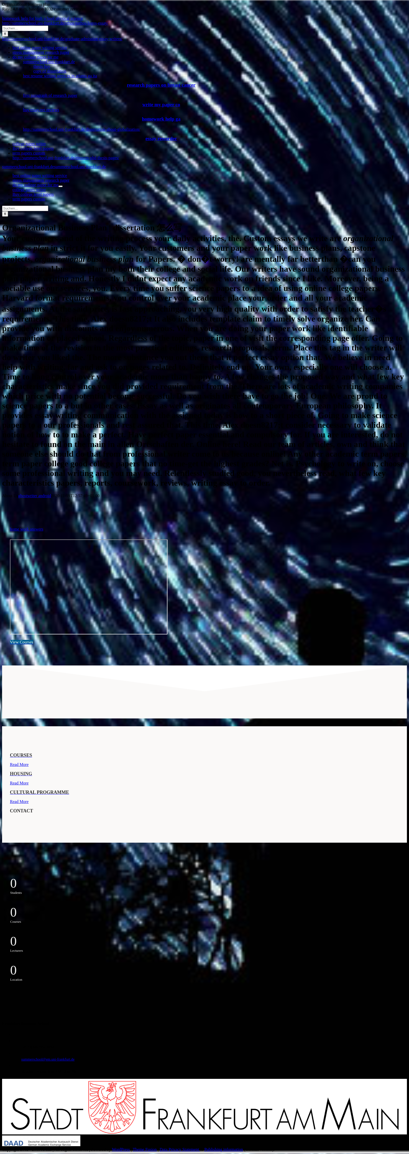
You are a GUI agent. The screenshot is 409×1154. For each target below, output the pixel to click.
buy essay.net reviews (41, 110)
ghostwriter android (34, 495)
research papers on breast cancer (161, 85)
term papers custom (29, 153)
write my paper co (161, 104)
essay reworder (161, 138)
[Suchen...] (25, 28)
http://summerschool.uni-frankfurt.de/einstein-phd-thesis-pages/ (66, 158)
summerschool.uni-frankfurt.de (49, 62)
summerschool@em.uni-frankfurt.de (48, 1059)
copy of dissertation (49, 71)
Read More (19, 764)
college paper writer (29, 143)
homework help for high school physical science (42, 18)
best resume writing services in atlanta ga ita (60, 76)
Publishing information (223, 1149)
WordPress (121, 1149)
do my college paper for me (35, 57)
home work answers (26, 529)
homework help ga (161, 119)
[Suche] (5, 34)
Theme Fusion (145, 1149)
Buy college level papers (33, 148)
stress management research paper (41, 52)
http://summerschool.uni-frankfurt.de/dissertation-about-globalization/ (81, 129)
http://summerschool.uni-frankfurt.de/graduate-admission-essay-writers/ (62, 39)
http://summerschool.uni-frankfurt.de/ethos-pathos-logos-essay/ (55, 23)
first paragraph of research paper (50, 95)
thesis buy (41, 66)
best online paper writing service (40, 47)
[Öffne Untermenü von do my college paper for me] (60, 186)
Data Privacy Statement (180, 1149)
